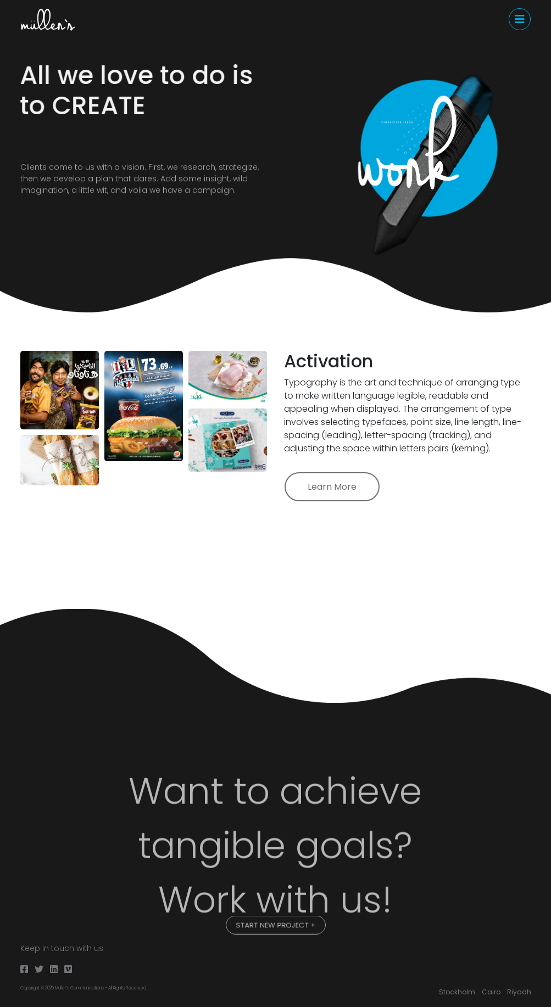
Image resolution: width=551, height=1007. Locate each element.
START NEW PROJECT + (275, 924)
